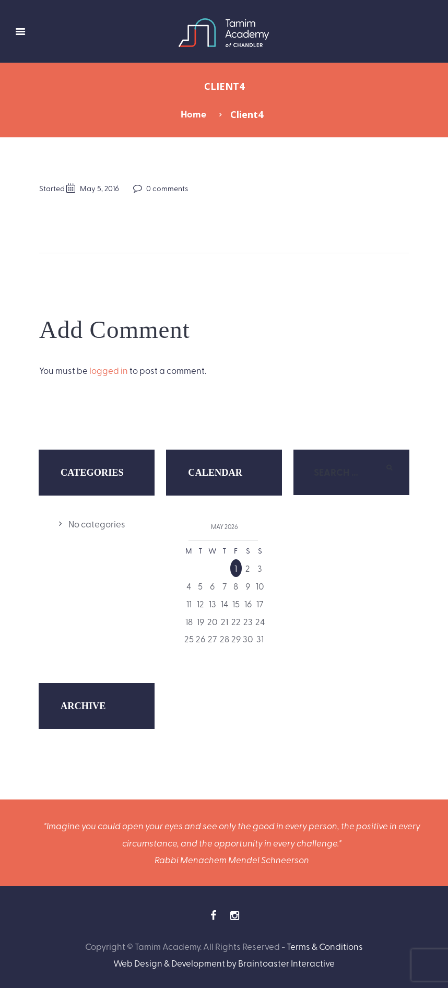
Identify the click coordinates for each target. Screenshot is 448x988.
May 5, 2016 (99, 188)
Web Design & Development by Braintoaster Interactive (224, 963)
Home (193, 114)
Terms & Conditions (325, 946)
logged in (108, 370)
